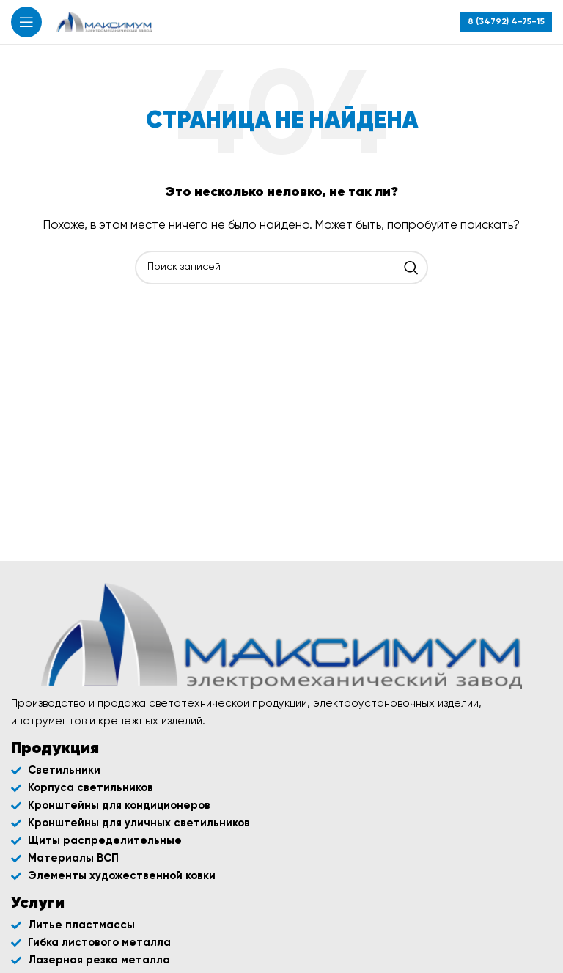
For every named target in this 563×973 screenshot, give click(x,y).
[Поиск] (281, 267)
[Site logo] (104, 21)
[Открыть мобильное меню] (26, 22)
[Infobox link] (506, 22)
